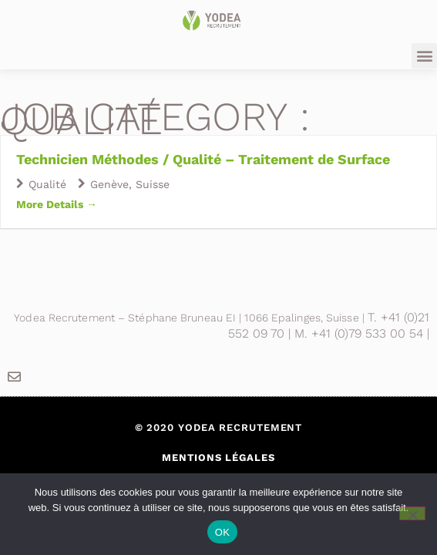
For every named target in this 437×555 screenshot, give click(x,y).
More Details (56, 204)
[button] (424, 56)
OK (222, 532)
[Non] (412, 513)
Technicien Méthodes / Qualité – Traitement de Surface (203, 159)
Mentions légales (218, 457)
